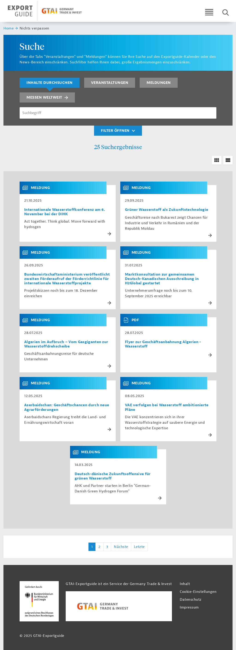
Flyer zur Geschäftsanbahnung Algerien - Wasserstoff (163, 344)
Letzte (139, 546)
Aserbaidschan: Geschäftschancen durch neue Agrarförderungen (66, 407)
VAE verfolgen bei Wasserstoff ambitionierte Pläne (167, 407)
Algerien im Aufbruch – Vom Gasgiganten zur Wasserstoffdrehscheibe (66, 344)
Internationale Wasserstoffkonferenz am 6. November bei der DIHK (64, 212)
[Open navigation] (209, 12)
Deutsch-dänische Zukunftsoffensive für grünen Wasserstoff (113, 476)
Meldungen (159, 82)
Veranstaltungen (109, 82)
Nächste (121, 546)
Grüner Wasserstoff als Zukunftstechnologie (166, 210)
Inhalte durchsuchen (50, 82)
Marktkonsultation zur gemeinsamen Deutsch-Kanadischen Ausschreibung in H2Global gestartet (162, 278)
